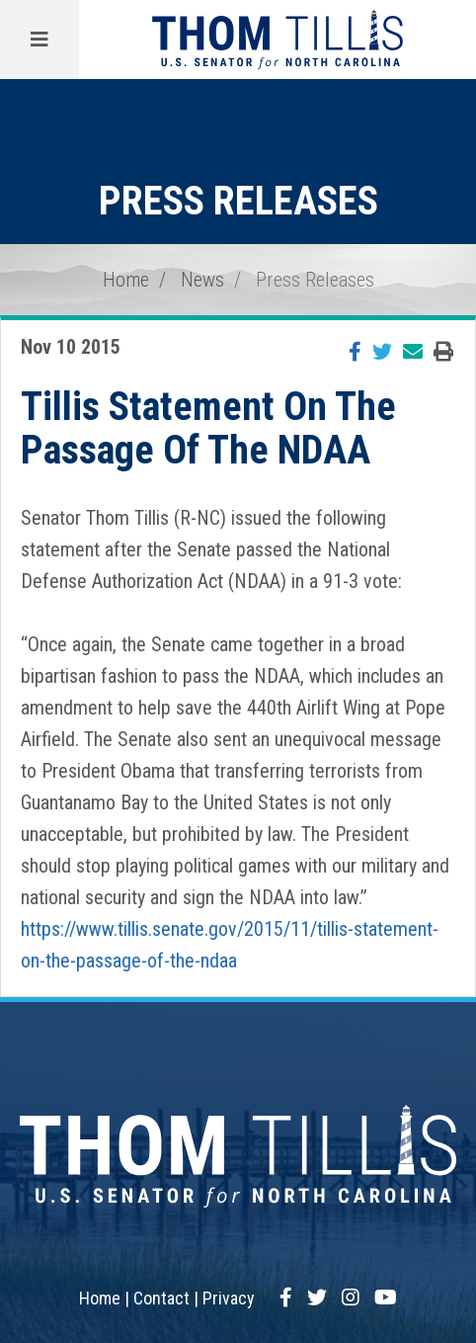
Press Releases (315, 280)
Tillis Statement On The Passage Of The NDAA (208, 428)
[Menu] (39, 39)
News (202, 280)
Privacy (228, 1298)
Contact (161, 1298)
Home (126, 280)
